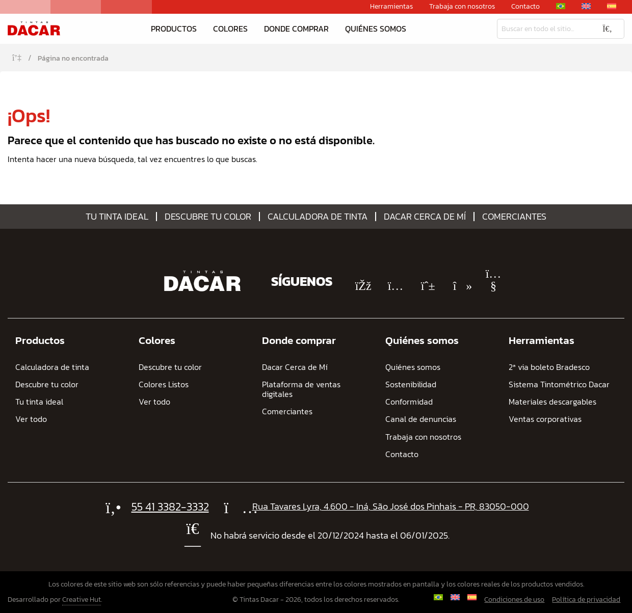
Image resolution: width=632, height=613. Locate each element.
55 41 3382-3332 (170, 506)
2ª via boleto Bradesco (549, 367)
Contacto (525, 6)
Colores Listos (164, 384)
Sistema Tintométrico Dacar (559, 384)
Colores (230, 28)
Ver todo (31, 419)
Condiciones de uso (514, 599)
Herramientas (391, 6)
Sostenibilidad (410, 384)
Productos (174, 28)
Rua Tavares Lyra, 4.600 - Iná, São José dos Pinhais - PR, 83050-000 (390, 506)
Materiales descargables (552, 402)
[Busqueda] (544, 29)
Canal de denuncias (420, 419)
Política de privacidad (586, 599)
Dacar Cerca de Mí (425, 216)
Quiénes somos (375, 28)
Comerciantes (514, 216)
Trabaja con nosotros (462, 6)
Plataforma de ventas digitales (301, 389)
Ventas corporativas (545, 419)
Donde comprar (296, 28)
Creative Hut (81, 599)
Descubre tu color (208, 216)
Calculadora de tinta (317, 216)
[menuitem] (560, 6)
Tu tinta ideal (117, 216)
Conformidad (409, 402)
